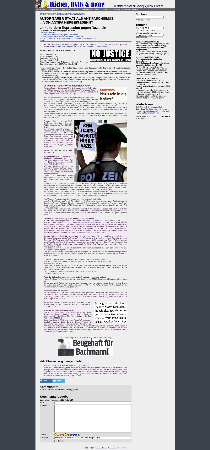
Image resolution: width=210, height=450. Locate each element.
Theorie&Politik (86, 10)
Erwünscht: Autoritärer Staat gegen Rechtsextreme (59, 35)
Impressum (112, 448)
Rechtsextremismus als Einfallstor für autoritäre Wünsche (62, 37)
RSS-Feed (124, 448)
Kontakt (105, 448)
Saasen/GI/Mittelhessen (111, 10)
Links (43, 41)
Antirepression (53, 10)
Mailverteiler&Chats (151, 113)
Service (135, 10)
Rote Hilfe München (49, 72)
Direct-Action (41, 10)
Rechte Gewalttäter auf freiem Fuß (88, 221)
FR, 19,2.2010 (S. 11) (84, 366)
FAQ (118, 448)
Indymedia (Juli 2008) (93, 199)
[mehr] (166, 54)
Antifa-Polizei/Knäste (77, 14)
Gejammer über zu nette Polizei (54, 74)
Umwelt (75, 10)
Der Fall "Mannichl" (48, 33)
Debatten (97, 10)
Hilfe (148, 20)
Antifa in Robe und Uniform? (76, 13)
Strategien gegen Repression (58, 14)
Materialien (126, 10)
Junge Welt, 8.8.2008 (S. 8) (54, 164)
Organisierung (66, 10)
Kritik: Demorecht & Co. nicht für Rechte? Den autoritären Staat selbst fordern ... (69, 39)
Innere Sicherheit (58, 13)
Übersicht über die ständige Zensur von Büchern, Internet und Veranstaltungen (79, 46)
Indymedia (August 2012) (92, 236)
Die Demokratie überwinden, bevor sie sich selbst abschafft (151, 110)
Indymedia (92, 88)
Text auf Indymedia (62, 80)
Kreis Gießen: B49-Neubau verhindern (150, 107)
